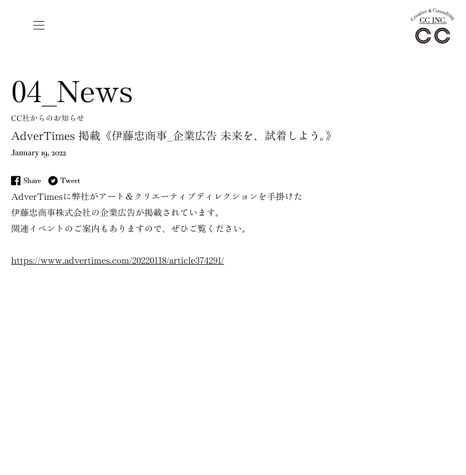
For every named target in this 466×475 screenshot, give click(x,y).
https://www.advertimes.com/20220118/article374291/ (117, 260)
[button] (38, 25)
